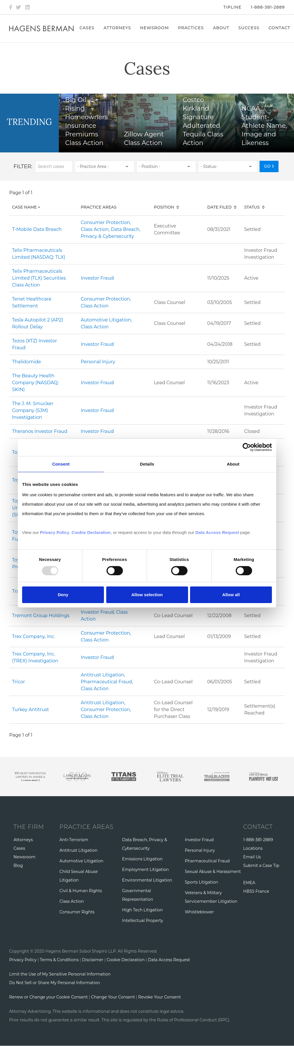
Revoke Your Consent (159, 997)
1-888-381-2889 (268, 7)
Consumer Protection (105, 222)
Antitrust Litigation (102, 675)
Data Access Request (169, 959)
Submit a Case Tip (261, 865)
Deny (63, 594)
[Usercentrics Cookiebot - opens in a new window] (247, 447)
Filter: (22, 166)
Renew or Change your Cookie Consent (48, 997)
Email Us (252, 856)
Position (164, 207)
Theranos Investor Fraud (39, 431)
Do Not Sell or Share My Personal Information (54, 982)
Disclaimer (92, 959)
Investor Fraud (97, 278)
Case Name (31, 207)
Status (252, 207)
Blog (18, 865)
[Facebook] (10, 7)
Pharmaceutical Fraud (106, 681)
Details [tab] (147, 463)
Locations (253, 848)
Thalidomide (26, 361)
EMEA (249, 882)
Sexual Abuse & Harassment (213, 871)
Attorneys (117, 27)
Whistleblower (199, 911)
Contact (279, 27)
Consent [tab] (61, 463)
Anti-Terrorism (73, 839)
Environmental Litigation (147, 880)
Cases (87, 27)
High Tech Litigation (142, 909)
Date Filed (219, 207)
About (221, 27)
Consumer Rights (76, 911)
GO (267, 166)
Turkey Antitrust (30, 709)
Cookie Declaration (125, 959)
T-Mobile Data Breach (37, 229)
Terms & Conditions (59, 959)
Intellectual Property (142, 920)
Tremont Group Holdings (40, 615)
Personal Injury (98, 361)
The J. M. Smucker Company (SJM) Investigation (32, 410)
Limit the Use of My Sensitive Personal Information (60, 974)
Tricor (18, 681)
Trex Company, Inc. (33, 636)
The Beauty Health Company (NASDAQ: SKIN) (35, 382)
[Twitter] (18, 7)
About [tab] (233, 463)
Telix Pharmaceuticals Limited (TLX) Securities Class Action (39, 278)
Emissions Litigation (142, 858)
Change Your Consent (113, 997)
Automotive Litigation (106, 320)
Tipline (232, 7)
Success (248, 27)
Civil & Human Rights (80, 890)
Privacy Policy (22, 959)
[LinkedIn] (27, 7)
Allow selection (147, 594)
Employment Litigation (145, 869)
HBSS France (256, 891)
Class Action (95, 229)
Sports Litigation (201, 882)
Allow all (231, 594)
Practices (191, 27)
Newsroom (154, 27)
